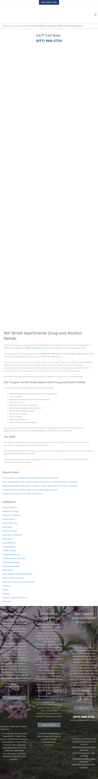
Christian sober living (77, 354)
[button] (49, 2)
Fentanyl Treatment (11, 554)
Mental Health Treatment (14, 578)
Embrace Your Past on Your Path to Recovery (22, 493)
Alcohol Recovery (10, 523)
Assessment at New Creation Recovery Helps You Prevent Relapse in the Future (49, 687)
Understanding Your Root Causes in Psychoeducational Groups (30, 490)
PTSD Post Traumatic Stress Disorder (18, 582)
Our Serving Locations (19, 26)
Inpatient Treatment (11, 562)
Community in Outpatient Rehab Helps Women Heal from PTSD (30, 478)
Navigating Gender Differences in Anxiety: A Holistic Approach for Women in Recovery (40, 486)
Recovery (6, 586)
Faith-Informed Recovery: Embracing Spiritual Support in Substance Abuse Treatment (40, 482)
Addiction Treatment (12, 515)
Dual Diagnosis (9, 547)
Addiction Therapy (11, 511)
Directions (49, 745)
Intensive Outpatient (12, 566)
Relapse (6, 594)
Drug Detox (8, 539)
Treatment (7, 601)
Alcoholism (7, 527)
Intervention (8, 570)
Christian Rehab (10, 531)
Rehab (5, 590)
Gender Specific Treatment (14, 558)
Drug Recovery (9, 543)
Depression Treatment (12, 535)
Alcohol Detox (9, 519)
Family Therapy (9, 550)
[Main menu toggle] (95, 14)
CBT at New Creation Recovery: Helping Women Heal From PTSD (49, 708)
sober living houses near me (37, 348)
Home (5, 26)
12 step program (9, 507)
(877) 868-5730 (49, 41)
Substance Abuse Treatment (15, 598)
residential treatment (50, 354)
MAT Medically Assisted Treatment (17, 574)
